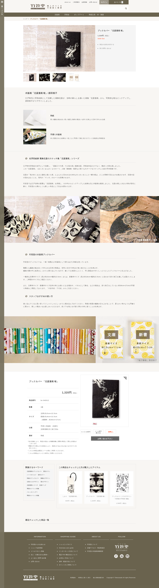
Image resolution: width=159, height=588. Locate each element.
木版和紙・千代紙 (55, 288)
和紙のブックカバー (33, 478)
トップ (25, 19)
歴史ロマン (46, 471)
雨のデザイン (45, 481)
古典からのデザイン (33, 481)
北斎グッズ (42, 485)
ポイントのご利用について (68, 565)
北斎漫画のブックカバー (34, 471)
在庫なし (111, 432)
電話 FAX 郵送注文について (68, 554)
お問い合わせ (93, 2)
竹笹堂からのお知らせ (38, 544)
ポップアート (79, 14)
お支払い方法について (66, 558)
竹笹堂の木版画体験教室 (95, 551)
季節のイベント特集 (33, 488)
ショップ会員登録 (37, 548)
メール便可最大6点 (98, 432)
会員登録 (84, 2)
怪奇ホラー (41, 475)
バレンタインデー (32, 492)
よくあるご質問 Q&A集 (38, 558)
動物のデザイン (45, 478)
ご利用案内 (76, 2)
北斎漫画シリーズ (32, 485)
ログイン (104, 2)
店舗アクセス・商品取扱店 (96, 548)
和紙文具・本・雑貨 (96, 14)
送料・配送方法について (67, 561)
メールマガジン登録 (37, 551)
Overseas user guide (66, 548)
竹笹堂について (92, 544)
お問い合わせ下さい (105, 439)
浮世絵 (66, 14)
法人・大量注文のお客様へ (39, 554)
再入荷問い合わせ (105, 48)
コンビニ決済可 (85, 432)
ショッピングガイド (65, 544)
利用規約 (73, 577)
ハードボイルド (31, 475)
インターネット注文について (68, 551)
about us (68, 2)
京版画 (57, 14)
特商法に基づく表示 (84, 577)
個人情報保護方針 (98, 577)
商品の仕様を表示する (107, 44)
